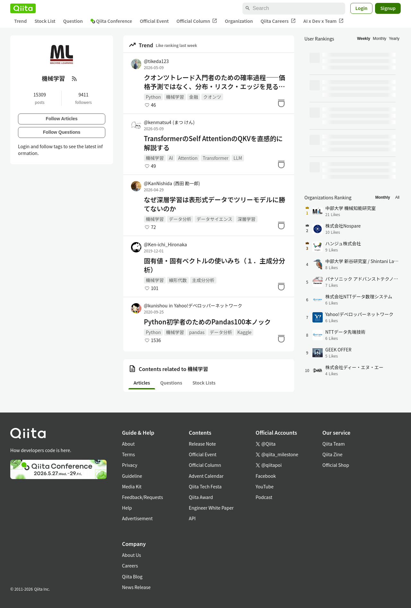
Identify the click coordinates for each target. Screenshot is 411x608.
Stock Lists (203, 382)
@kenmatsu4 (169, 122)
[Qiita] (23, 8)
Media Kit (132, 486)
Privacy (129, 465)
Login (361, 8)
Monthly (379, 38)
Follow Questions (62, 132)
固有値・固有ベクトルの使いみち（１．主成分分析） (214, 265)
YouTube (265, 486)
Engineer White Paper (211, 507)
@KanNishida (172, 183)
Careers (130, 565)
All (397, 197)
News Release (136, 587)
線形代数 (178, 280)
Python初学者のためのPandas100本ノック (207, 321)
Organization (239, 21)
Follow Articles (61, 118)
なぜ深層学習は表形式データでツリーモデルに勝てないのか (214, 204)
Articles (142, 382)
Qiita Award (201, 497)
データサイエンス (214, 219)
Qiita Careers (278, 21)
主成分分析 (203, 280)
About (128, 443)
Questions (171, 382)
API (192, 518)
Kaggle (244, 332)
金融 (193, 97)
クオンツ (212, 97)
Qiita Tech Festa (205, 486)
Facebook (266, 476)
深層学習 (247, 219)
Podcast (264, 497)
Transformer (215, 158)
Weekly (363, 38)
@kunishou (156, 305)
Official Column (197, 21)
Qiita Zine (332, 454)
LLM (237, 158)
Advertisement (137, 518)
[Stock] (281, 103)
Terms (128, 454)
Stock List (44, 21)
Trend (20, 21)
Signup (388, 8)
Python (153, 97)
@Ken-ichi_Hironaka (165, 244)
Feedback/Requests (142, 497)
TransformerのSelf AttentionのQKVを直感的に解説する (213, 143)
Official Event (154, 21)
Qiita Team (333, 443)
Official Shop (335, 465)
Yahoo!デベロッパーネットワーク (208, 305)
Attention (188, 158)
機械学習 (175, 97)
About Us (131, 555)
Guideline (132, 476)
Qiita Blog (132, 576)
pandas (197, 332)
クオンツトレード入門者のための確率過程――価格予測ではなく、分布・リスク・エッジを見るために (214, 82)
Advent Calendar (206, 476)
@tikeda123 (156, 61)
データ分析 (180, 219)
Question (73, 21)
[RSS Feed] (74, 78)
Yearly (394, 38)
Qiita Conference (111, 21)
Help (127, 507)
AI (171, 158)
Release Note (202, 443)
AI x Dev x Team (323, 21)
